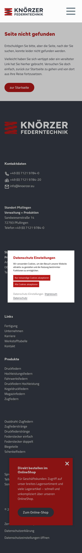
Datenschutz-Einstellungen (29, 294)
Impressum (51, 294)
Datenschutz (21, 298)
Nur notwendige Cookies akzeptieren (32, 277)
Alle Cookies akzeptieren (26, 284)
